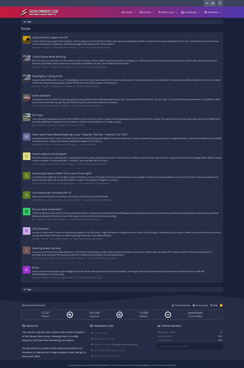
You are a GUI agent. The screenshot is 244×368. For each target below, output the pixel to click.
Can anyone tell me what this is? (51, 192)
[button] (134, 12)
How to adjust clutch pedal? (49, 154)
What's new (167, 12)
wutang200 (37, 144)
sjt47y (35, 105)
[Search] (220, 3)
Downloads (191, 12)
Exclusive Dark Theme (33, 305)
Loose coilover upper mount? (50, 37)
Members (213, 12)
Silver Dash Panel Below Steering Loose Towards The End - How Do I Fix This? (80, 134)
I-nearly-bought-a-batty (43, 258)
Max (34, 125)
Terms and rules (182, 305)
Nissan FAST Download (106, 355)
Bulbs (35, 267)
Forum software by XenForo (91, 365)
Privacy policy (201, 305)
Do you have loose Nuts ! (47, 209)
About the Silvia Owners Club (109, 350)
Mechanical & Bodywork (98, 47)
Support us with (115, 344)
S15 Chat (80, 125)
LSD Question (40, 228)
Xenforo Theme (163, 365)
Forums (147, 12)
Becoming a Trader (104, 338)
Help (215, 305)
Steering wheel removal (46, 248)
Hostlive (145, 365)
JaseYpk (36, 66)
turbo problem (41, 95)
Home (128, 12)
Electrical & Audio (92, 86)
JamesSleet (195, 313)
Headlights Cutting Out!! (47, 76)
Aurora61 (36, 47)
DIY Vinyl (37, 115)
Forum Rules (100, 332)
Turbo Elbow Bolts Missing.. (49, 56)
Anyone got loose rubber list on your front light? (62, 173)
